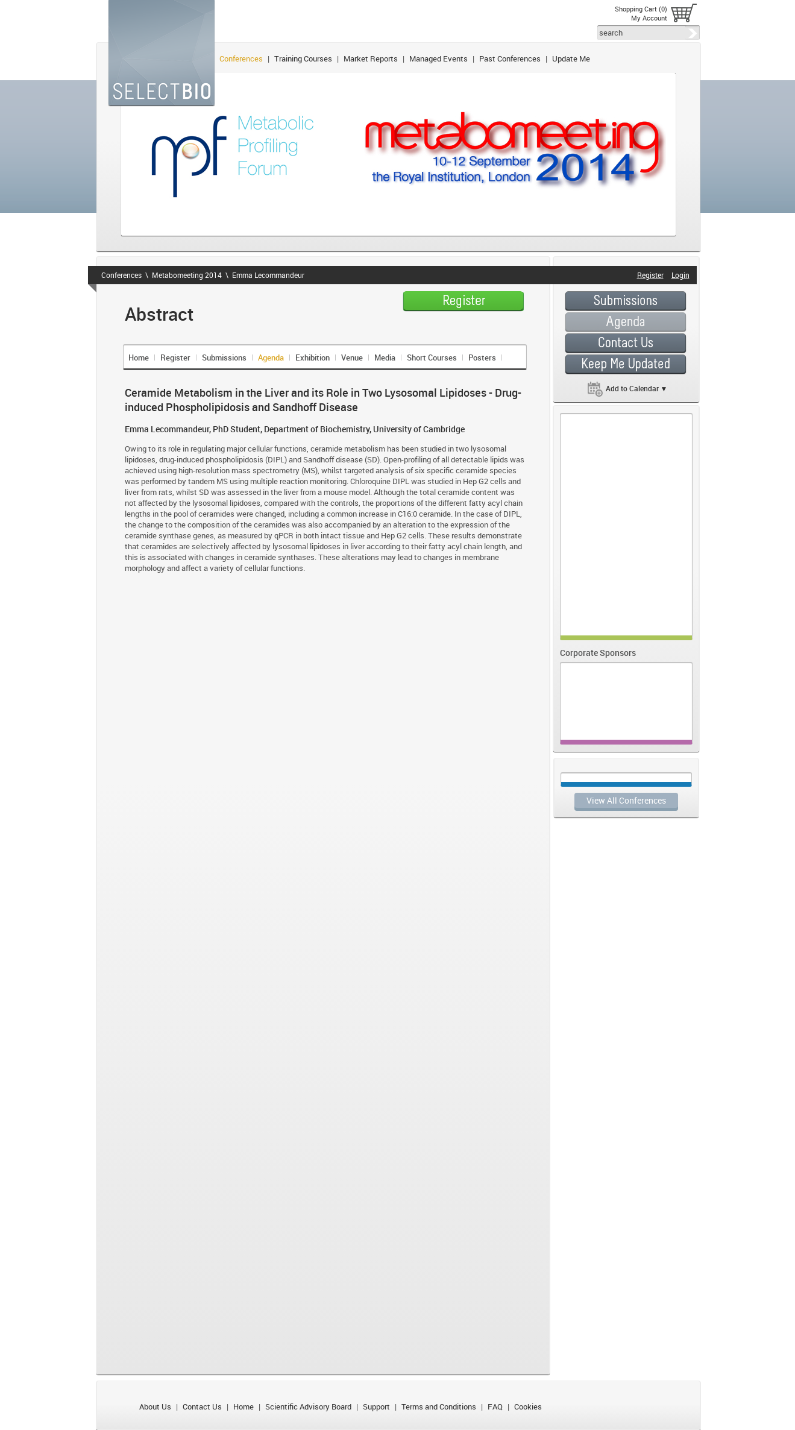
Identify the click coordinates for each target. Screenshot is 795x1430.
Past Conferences (510, 58)
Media (384, 357)
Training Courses (303, 58)
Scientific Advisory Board (308, 1406)
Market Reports (371, 58)
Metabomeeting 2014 (187, 275)
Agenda (271, 357)
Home (138, 357)
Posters (482, 357)
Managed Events (438, 58)
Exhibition (312, 357)
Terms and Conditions (438, 1406)
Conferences (241, 58)
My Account (649, 17)
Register (175, 357)
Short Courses (432, 357)
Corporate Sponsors (598, 652)
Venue (352, 357)
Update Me (571, 58)
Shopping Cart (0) (641, 8)
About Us (155, 1406)
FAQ (495, 1406)
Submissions (224, 357)
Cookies (528, 1406)
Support (376, 1406)
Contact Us (202, 1406)
